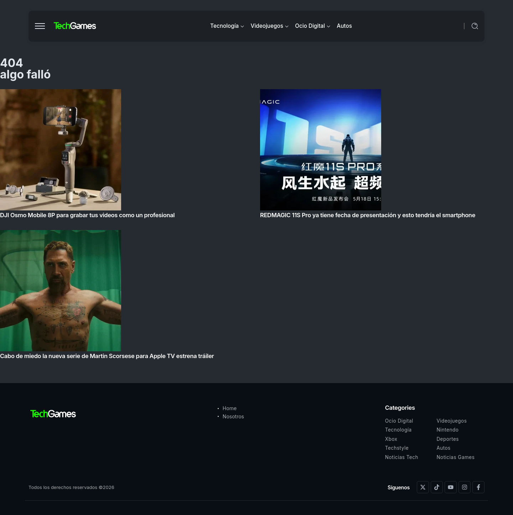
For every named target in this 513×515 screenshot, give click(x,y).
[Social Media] (423, 487)
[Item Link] (256, 226)
